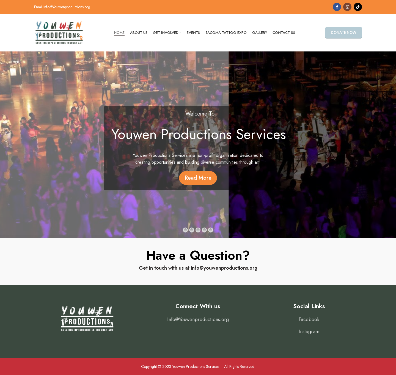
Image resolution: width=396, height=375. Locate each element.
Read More (198, 178)
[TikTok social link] (358, 7)
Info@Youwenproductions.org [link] (66, 7)
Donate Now (343, 32)
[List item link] (198, 320)
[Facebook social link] (337, 7)
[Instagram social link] (347, 7)
